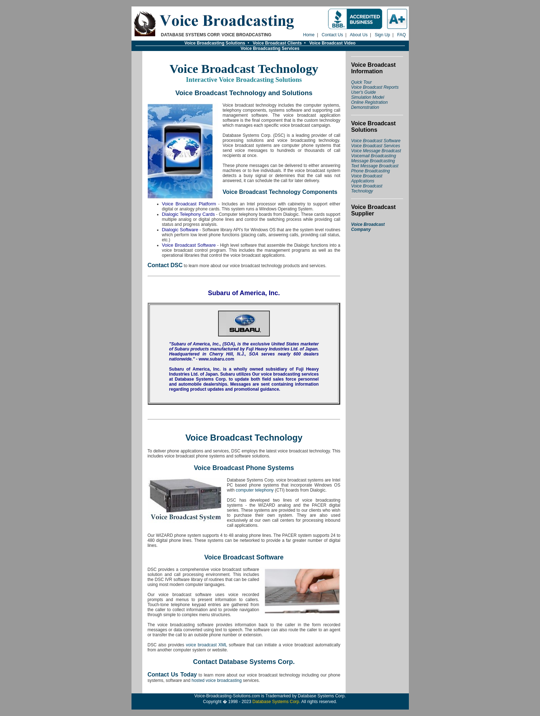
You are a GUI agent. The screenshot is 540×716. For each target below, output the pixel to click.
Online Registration (369, 102)
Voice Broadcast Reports (374, 87)
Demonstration (365, 107)
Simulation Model (367, 97)
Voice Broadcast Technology (366, 188)
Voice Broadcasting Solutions (214, 43)
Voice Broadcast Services (375, 145)
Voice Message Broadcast (376, 150)
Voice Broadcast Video (332, 43)
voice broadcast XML (206, 644)
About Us (359, 34)
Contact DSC (165, 265)
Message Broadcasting (373, 160)
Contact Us (332, 34)
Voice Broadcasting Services (270, 48)
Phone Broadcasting (370, 170)
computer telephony (254, 490)
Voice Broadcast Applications (366, 178)
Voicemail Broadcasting (373, 155)
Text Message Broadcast (374, 165)
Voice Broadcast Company (368, 227)
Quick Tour (361, 82)
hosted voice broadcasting (216, 680)
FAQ (401, 34)
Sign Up (382, 34)
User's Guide (363, 92)
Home (309, 34)
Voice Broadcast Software (376, 140)
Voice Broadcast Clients (277, 43)
